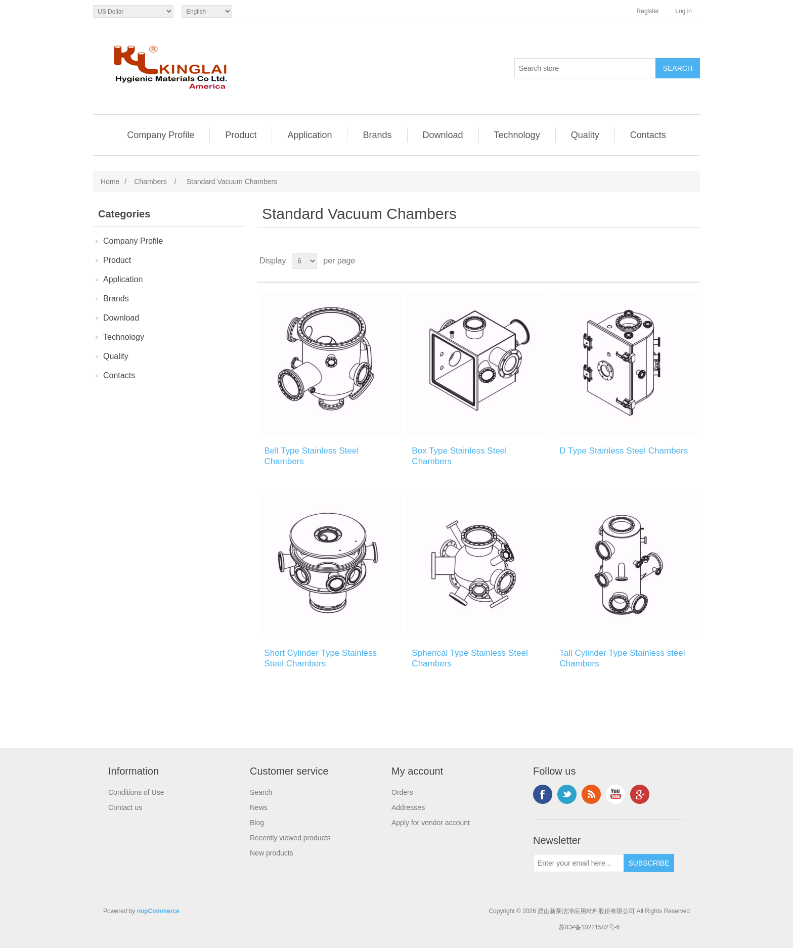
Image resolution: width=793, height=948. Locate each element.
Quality (585, 135)
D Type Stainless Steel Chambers (623, 451)
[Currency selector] (133, 11)
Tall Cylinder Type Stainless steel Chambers (622, 658)
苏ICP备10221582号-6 (589, 927)
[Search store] (585, 68)
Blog (257, 823)
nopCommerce (158, 911)
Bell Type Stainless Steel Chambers (311, 456)
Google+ (639, 794)
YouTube (615, 794)
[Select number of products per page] (304, 261)
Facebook (542, 794)
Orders (402, 792)
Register (648, 11)
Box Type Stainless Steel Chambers (459, 456)
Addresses (408, 807)
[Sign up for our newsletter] (578, 863)
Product (240, 135)
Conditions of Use (136, 792)
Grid (673, 261)
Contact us (125, 807)
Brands (377, 135)
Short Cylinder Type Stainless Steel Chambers (320, 658)
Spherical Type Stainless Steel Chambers (469, 658)
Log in (683, 11)
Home (110, 181)
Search (261, 792)
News (259, 807)
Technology (517, 135)
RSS (591, 794)
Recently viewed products (290, 838)
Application (309, 135)
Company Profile (160, 135)
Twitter (567, 794)
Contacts (648, 135)
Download (443, 135)
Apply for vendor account (430, 823)
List (691, 261)
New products (271, 853)
